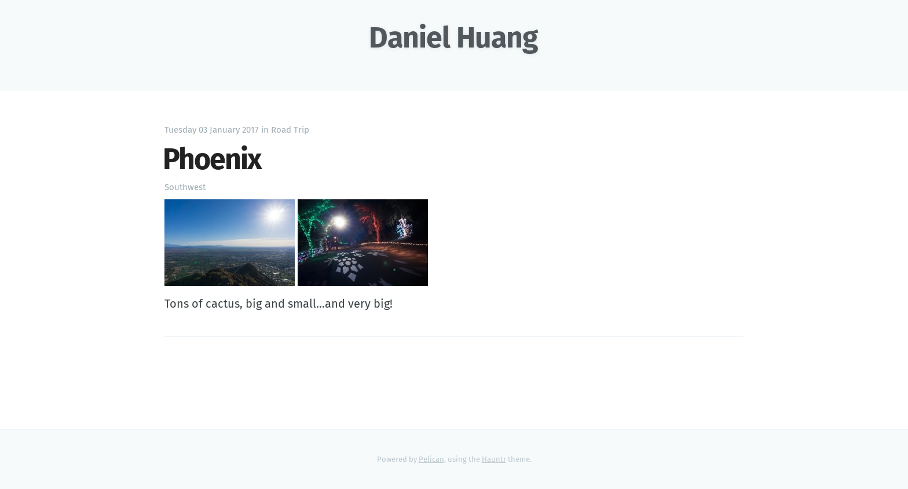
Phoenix (212, 159)
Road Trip (290, 130)
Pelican (431, 459)
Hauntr (494, 459)
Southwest (185, 187)
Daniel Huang (453, 37)
